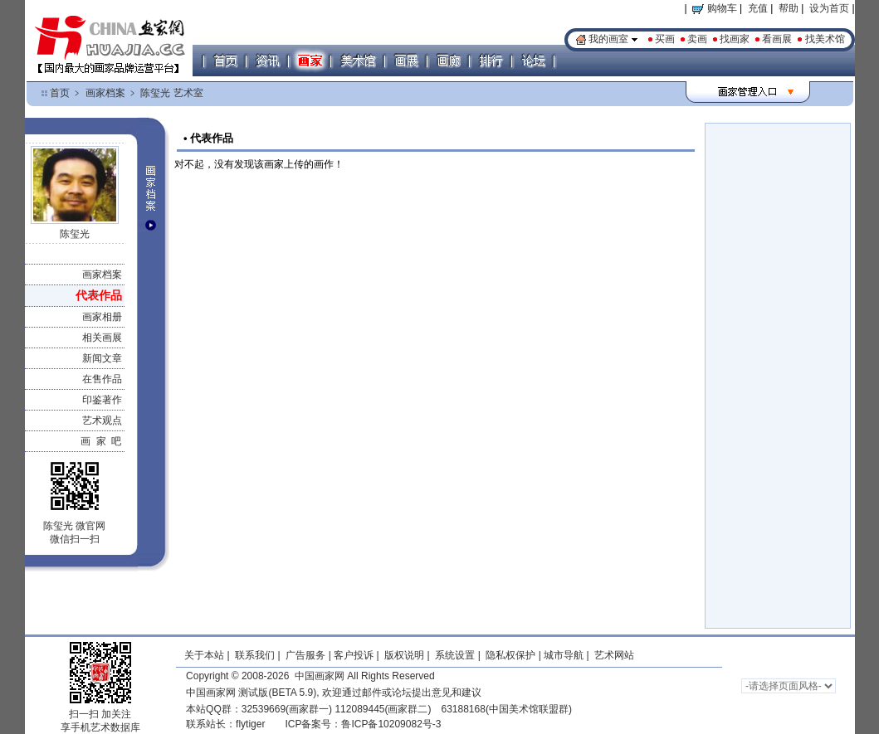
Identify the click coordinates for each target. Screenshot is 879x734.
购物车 (714, 8)
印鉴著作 (102, 400)
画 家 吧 (101, 441)
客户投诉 (354, 655)
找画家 (735, 39)
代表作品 (99, 295)
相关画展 (102, 337)
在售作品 (102, 379)
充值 (758, 8)
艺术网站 (613, 655)
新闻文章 (102, 358)
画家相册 (102, 317)
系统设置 (455, 655)
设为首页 (829, 8)
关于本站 (204, 655)
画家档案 (105, 93)
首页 (60, 93)
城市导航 (564, 655)
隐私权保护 (510, 655)
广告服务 (305, 655)
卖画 (697, 39)
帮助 (788, 8)
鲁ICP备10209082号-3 (391, 724)
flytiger (250, 724)
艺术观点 (102, 420)
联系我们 (255, 655)
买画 (665, 39)
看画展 (777, 39)
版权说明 (404, 655)
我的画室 (608, 39)
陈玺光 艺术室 (171, 93)
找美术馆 (825, 39)
